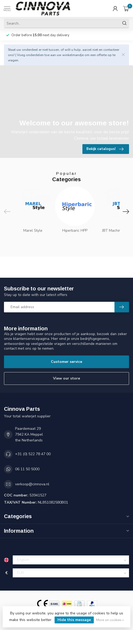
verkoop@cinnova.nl (32, 484)
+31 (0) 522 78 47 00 (33, 453)
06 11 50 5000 (27, 469)
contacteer (111, 49)
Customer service (66, 361)
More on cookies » (110, 620)
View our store (66, 378)
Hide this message (74, 619)
